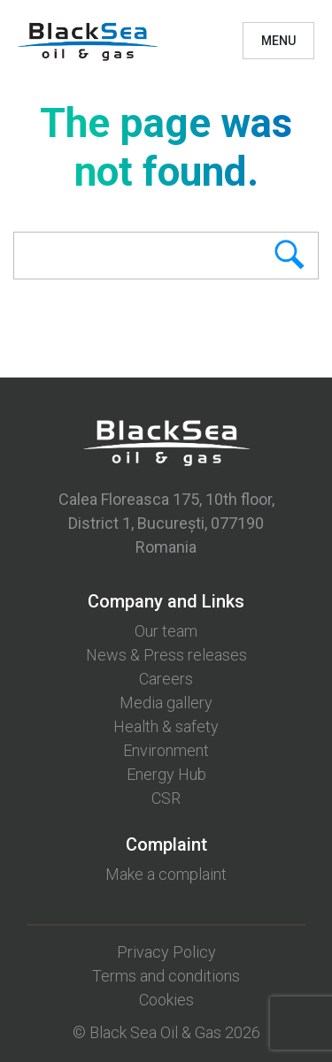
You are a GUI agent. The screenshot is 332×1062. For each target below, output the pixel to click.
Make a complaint (166, 874)
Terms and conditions (166, 975)
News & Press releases (166, 655)
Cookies (166, 999)
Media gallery (166, 702)
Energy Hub (166, 774)
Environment (166, 750)
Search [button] (260, 256)
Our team (166, 631)
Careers (166, 678)
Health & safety (166, 726)
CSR (166, 798)
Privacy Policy (166, 952)
